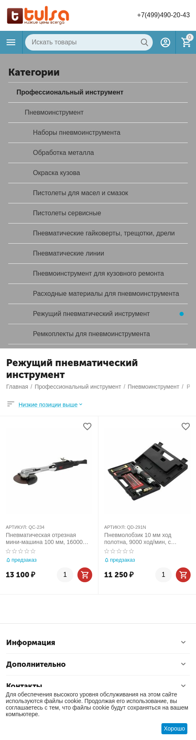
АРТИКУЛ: (16, 527)
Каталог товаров (11, 42)
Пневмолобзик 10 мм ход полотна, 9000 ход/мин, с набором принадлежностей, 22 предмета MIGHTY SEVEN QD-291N (145, 539)
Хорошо (174, 728)
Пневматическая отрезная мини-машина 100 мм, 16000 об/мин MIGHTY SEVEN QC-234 (48, 539)
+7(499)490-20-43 (163, 15)
